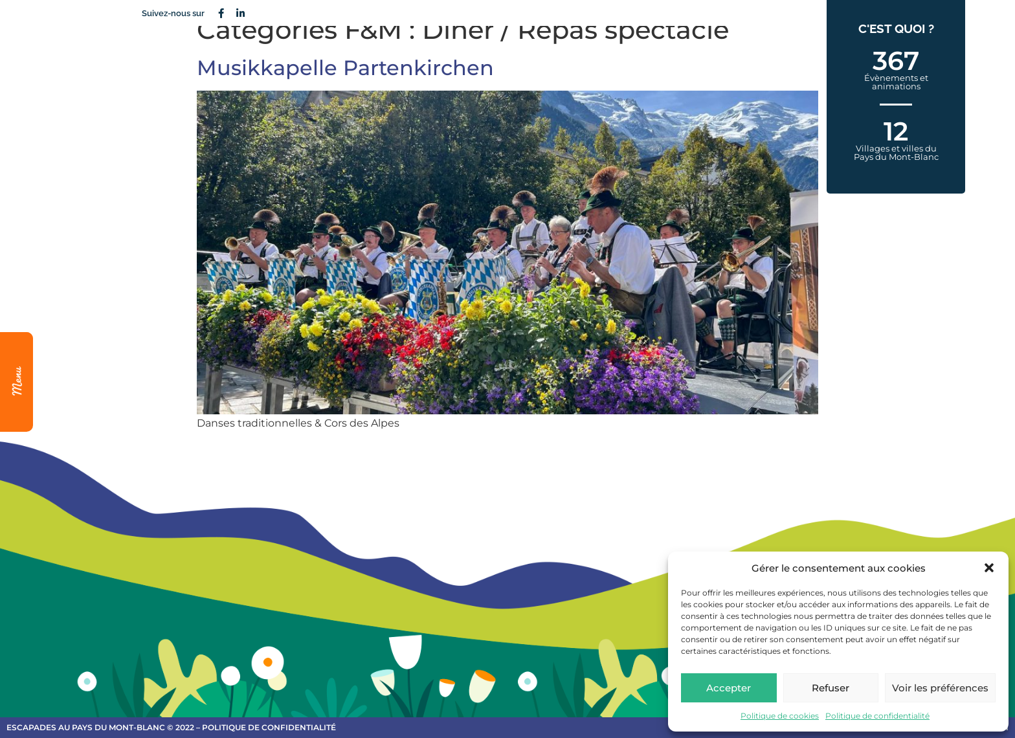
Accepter (728, 688)
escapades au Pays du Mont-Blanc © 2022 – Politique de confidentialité (171, 727)
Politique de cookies (780, 716)
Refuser (830, 688)
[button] (989, 567)
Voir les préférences (940, 688)
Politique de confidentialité (877, 716)
